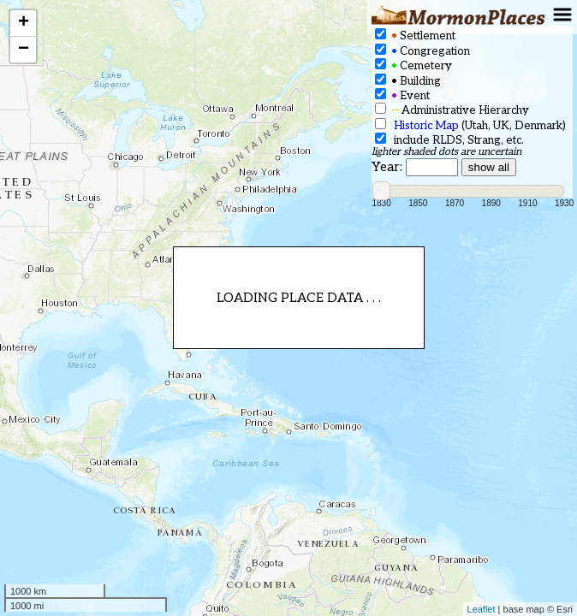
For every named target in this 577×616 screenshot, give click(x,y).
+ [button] (23, 23)
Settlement (415, 35)
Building (408, 81)
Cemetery (413, 65)
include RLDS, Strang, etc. (449, 140)
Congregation (422, 51)
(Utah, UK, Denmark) (470, 125)
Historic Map (426, 126)
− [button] (23, 49)
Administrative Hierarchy (452, 110)
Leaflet (481, 609)
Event (402, 95)
